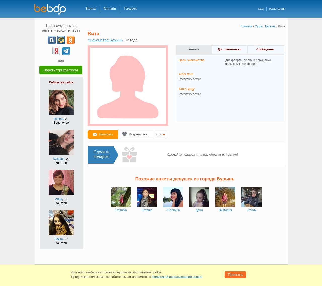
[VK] (52, 40)
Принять (235, 274)
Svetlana (59, 159)
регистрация (277, 8)
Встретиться (138, 134)
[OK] (71, 40)
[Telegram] (66, 51)
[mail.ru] (61, 40)
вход (261, 8)
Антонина (173, 210)
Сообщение (265, 49)
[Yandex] (56, 51)
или (159, 134)
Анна (58, 199)
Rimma (58, 119)
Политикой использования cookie (177, 277)
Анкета (194, 49)
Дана (199, 210)
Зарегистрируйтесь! (61, 70)
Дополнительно (230, 49)
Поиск (91, 8)
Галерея (130, 8)
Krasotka (121, 210)
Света (58, 239)
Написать (106, 134)
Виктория (225, 210)
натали (252, 210)
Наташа (146, 210)
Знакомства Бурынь (105, 40)
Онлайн (110, 8)
